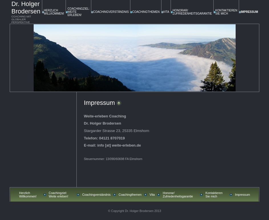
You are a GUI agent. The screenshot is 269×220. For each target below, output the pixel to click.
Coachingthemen (145, 11)
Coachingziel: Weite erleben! (58, 194)
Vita (166, 11)
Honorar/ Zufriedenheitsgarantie (192, 12)
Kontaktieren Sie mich (226, 12)
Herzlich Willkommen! (54, 12)
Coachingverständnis (111, 11)
